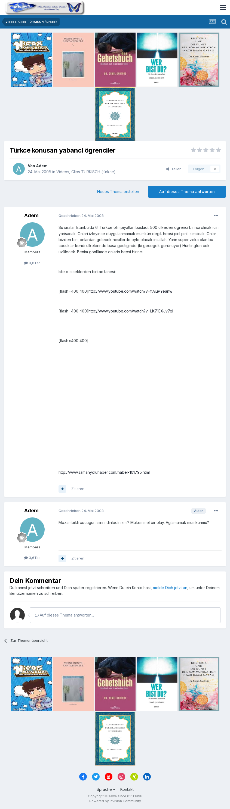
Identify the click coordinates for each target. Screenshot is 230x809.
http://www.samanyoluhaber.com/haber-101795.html (104, 472)
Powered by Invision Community (115, 801)
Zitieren (77, 488)
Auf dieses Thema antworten (187, 191)
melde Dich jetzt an (170, 587)
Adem (42, 165)
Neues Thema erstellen (118, 191)
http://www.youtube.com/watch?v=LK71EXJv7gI (130, 311)
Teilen (174, 169)
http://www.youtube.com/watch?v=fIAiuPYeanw (130, 291)
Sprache (106, 789)
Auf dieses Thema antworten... (64, 615)
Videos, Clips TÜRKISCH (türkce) (86, 171)
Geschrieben (81, 215)
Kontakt (127, 789)
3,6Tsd (32, 263)
